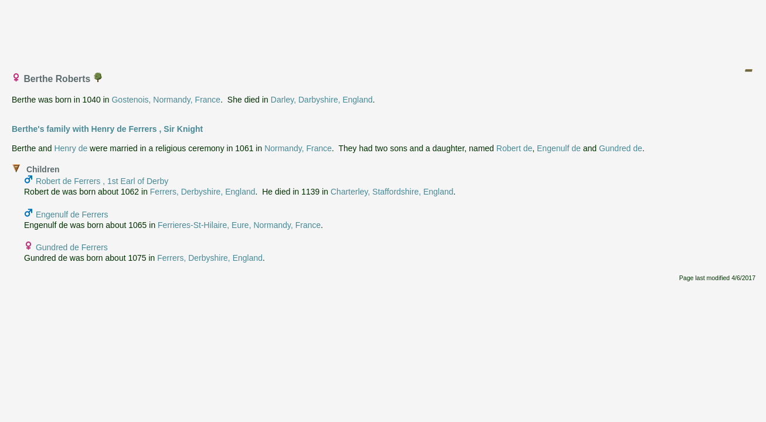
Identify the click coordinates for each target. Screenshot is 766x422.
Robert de (514, 148)
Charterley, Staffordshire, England (392, 191)
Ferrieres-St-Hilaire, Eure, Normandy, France (239, 225)
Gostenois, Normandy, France (165, 99)
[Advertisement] (384, 31)
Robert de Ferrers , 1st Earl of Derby (102, 181)
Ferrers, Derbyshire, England (203, 191)
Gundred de (620, 148)
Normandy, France (298, 148)
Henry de (70, 148)
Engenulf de (559, 148)
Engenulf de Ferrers (72, 214)
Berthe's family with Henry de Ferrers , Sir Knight (107, 129)
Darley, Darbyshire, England (322, 99)
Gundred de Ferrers (72, 247)
